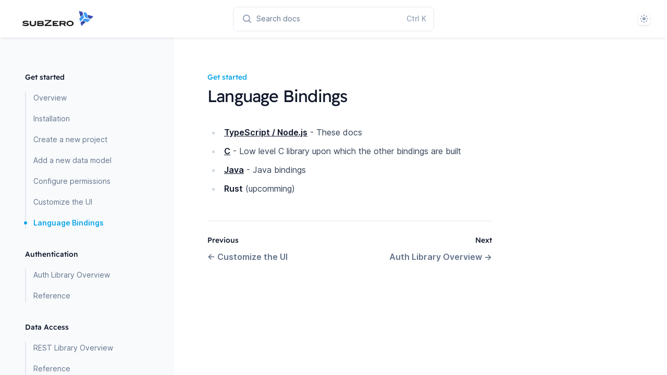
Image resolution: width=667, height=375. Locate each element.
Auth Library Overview (71, 274)
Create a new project (70, 139)
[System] (644, 18)
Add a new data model (72, 160)
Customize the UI (62, 201)
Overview (50, 97)
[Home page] (69, 18)
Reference (51, 295)
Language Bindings (68, 222)
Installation (51, 118)
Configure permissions (71, 181)
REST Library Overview (73, 347)
